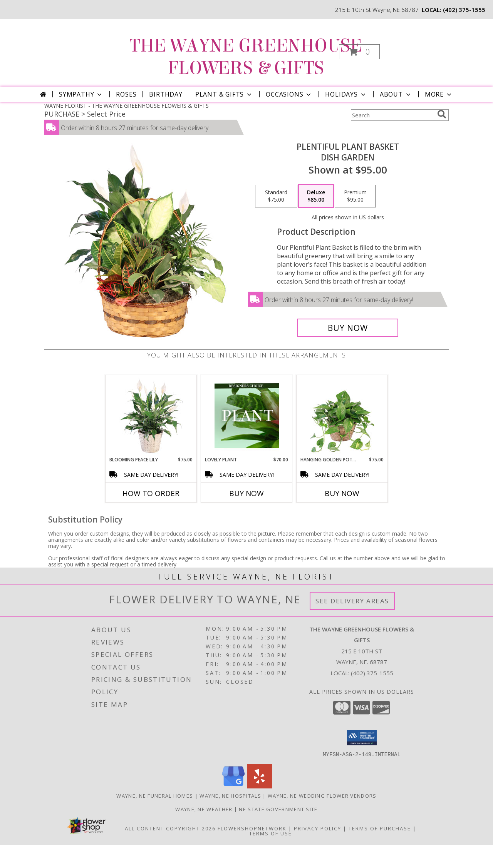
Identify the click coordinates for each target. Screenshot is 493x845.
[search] (441, 114)
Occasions (289, 94)
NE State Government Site (278, 808)
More (439, 94)
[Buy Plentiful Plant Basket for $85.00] (347, 328)
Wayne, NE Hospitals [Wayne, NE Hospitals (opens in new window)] (230, 795)
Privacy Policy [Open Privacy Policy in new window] (317, 828)
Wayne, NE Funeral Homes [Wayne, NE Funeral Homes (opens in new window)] (154, 795)
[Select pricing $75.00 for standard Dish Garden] (276, 196)
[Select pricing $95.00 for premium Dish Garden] (355, 196)
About (396, 94)
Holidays (346, 94)
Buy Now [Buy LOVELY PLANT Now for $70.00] (246, 493)
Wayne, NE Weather (203, 808)
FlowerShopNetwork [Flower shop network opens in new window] (252, 828)
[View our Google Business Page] (233, 786)
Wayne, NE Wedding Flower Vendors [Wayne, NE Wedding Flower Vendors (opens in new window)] (322, 795)
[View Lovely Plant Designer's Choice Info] (247, 415)
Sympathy (81, 94)
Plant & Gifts (224, 94)
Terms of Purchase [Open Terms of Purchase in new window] (380, 828)
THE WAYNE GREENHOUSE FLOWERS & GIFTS (245, 57)
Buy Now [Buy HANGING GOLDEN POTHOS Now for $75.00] (342, 493)
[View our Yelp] (259, 786)
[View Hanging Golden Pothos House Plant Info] (342, 415)
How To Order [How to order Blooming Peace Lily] (150, 493)
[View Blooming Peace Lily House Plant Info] (151, 415)
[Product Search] (392, 115)
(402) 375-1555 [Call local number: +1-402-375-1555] (464, 9)
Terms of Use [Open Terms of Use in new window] (270, 833)
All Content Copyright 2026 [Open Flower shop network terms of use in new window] (170, 828)
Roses (126, 94)
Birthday (165, 94)
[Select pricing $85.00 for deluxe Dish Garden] (316, 196)
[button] (359, 51)
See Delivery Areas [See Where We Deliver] (352, 600)
